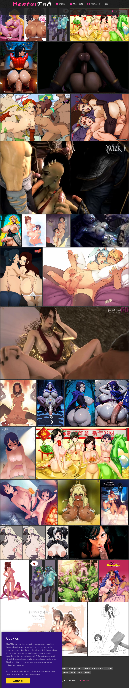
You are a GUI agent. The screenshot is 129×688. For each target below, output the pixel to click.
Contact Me (83, 680)
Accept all (18, 680)
